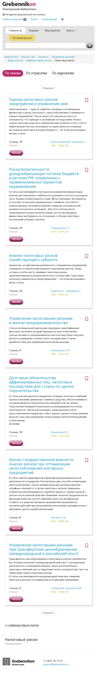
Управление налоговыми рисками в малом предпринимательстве (41, 320)
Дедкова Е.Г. (79, 142)
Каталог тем (28, 56)
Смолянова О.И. (59, 432)
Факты (71, 30)
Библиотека (11, 56)
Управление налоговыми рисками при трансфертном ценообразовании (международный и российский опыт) (44, 549)
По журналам (63, 73)
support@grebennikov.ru (56, 664)
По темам (13, 73)
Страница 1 (48, 88)
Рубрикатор (15, 30)
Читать (16, 153)
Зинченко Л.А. (58, 517)
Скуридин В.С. (73, 291)
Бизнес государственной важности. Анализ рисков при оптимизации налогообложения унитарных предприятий (41, 466)
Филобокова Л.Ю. (60, 350)
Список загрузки (14, 19)
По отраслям (36, 73)
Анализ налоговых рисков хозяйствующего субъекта (33, 257)
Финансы (43, 56)
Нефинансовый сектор (38, 60)
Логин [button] (34, 19)
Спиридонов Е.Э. (60, 228)
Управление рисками (63, 56)
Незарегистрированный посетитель (23, 14)
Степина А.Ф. (58, 588)
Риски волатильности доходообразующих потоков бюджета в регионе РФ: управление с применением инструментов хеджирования (44, 178)
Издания (34, 30)
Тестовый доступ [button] (22, 38)
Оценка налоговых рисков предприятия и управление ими (38, 101)
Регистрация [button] (49, 19)
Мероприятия (52, 30)
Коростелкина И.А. (61, 142)
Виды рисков (15, 60)
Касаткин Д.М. (74, 588)
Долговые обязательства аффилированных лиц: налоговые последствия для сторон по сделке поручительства (41, 384)
